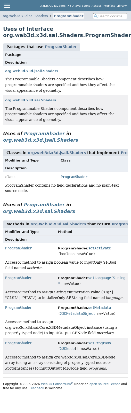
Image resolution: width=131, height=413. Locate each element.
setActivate (99, 248)
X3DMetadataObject (77, 313)
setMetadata (99, 307)
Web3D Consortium (56, 384)
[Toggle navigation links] (7, 5)
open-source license (104, 384)
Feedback (36, 388)
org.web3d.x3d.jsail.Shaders (31, 71)
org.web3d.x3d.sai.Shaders (25, 16)
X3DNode (67, 349)
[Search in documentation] (110, 16)
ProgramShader (68, 16)
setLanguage (99, 278)
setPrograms (99, 343)
